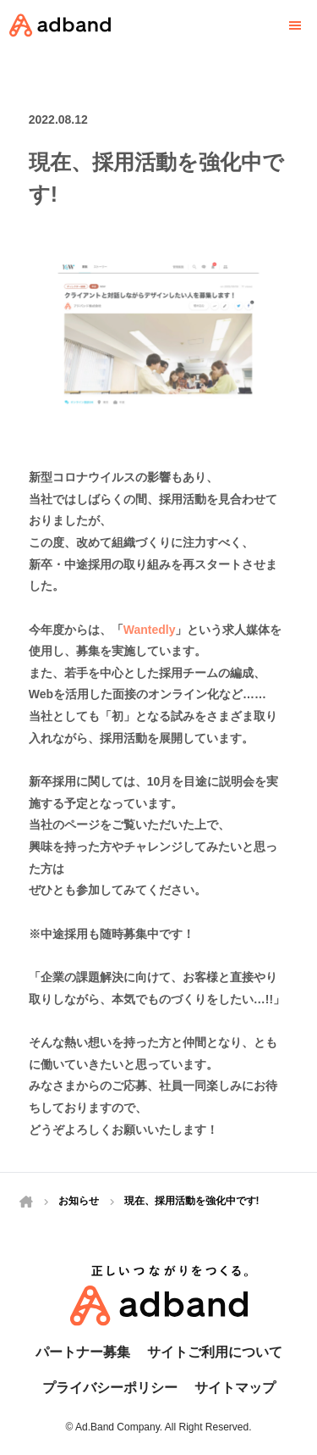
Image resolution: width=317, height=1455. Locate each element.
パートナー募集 (83, 1352)
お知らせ (78, 1201)
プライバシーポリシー (110, 1387)
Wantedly (149, 636)
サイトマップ (235, 1387)
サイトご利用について (214, 1352)
